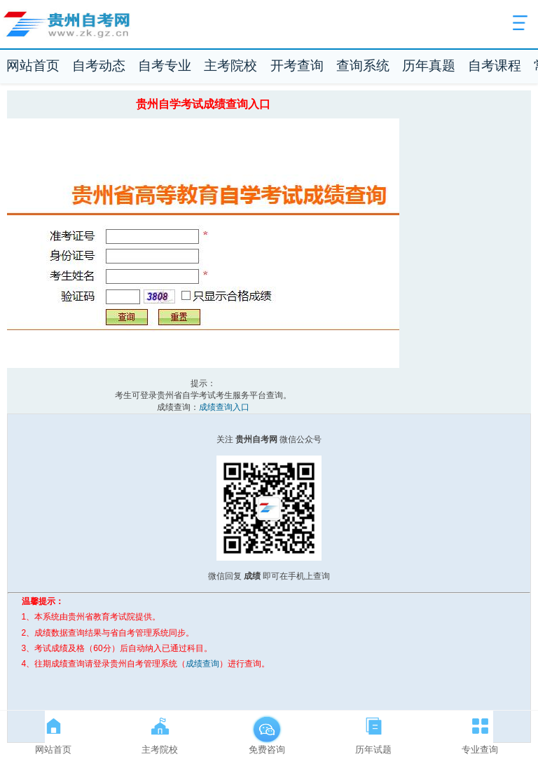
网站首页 (33, 65)
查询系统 (362, 65)
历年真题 (428, 65)
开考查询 (297, 65)
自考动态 (98, 65)
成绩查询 (202, 664)
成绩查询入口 (224, 407)
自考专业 (164, 65)
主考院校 (230, 65)
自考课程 (494, 65)
